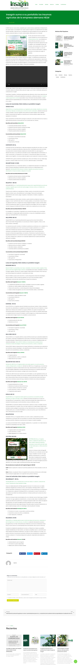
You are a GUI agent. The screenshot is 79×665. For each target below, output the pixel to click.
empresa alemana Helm (33, 39)
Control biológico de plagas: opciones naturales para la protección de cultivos (68, 62)
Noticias (46, 4)
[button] (22, 553)
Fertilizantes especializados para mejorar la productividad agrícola (69, 46)
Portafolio (41, 4)
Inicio (36, 4)
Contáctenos (63, 4)
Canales (57, 4)
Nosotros (52, 4)
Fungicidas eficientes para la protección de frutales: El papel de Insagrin (68, 54)
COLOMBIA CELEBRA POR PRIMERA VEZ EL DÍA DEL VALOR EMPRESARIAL (69, 37)
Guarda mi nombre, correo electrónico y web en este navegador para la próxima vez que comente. (27, 597)
